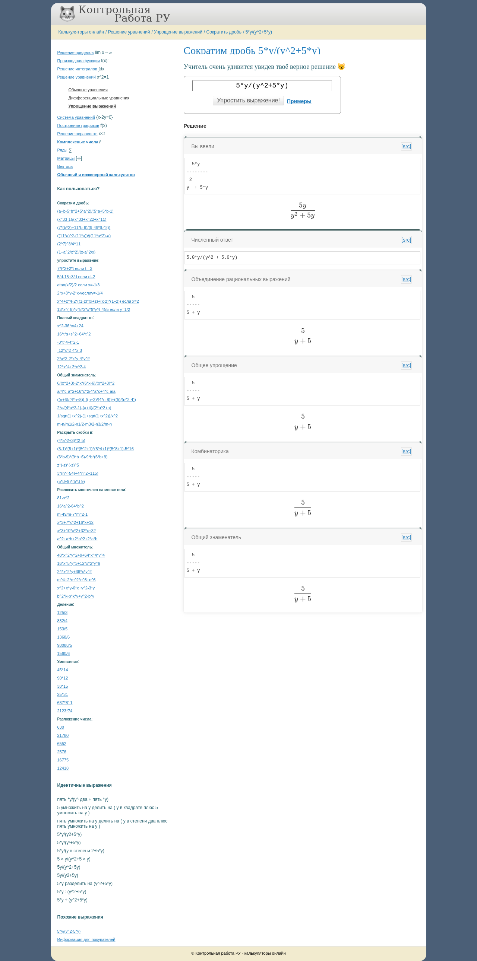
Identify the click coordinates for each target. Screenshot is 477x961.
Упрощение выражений (178, 32)
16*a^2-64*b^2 (70, 506)
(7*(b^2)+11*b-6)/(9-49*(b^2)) (84, 227)
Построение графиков (78, 125)
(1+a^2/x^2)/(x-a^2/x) (76, 252)
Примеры (299, 101)
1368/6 (63, 637)
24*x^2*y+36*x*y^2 (74, 571)
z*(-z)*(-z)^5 (68, 465)
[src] (406, 146)
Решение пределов (75, 52)
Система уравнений (76, 117)
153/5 (62, 629)
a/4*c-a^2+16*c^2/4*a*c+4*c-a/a (86, 391)
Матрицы (66, 158)
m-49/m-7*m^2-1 (72, 514)
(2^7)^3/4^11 (69, 244)
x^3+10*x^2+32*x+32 (76, 530)
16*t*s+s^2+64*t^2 (74, 334)
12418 (63, 768)
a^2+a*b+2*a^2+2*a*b (77, 539)
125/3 (62, 612)
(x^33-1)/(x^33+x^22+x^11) (82, 219)
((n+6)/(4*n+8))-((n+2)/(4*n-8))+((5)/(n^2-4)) (96, 399)
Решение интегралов (77, 69)
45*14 (62, 670)
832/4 (62, 620)
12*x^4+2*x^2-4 (71, 367)
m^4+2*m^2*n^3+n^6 (76, 579)
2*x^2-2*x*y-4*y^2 (73, 358)
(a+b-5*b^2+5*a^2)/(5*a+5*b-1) (85, 211)
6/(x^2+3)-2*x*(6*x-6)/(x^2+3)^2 (86, 383)
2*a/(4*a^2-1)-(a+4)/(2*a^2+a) (84, 407)
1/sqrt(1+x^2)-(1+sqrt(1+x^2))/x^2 (87, 416)
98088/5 (64, 645)
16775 (63, 760)
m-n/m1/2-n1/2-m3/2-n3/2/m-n (84, 424)
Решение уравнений (129, 32)
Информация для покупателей (86, 939)
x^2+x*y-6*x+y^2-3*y (76, 588)
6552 (61, 743)
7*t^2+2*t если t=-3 (74, 268)
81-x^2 (63, 498)
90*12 (62, 678)
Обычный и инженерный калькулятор (96, 174)
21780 (63, 735)
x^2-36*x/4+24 (70, 326)
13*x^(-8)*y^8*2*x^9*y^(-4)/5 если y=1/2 (93, 309)
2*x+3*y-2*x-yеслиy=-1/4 (80, 293)
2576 (61, 752)
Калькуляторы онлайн (81, 32)
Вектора (65, 166)
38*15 (62, 686)
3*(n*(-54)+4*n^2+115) (77, 473)
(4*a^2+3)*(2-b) (71, 440)
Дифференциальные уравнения (99, 98)
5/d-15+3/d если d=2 (76, 276)
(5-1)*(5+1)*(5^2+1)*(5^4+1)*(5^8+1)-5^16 (95, 448)
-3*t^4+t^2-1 (68, 342)
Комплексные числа (77, 142)
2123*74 (65, 711)
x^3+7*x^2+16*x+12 (75, 522)
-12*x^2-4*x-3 (69, 350)
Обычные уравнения (88, 89)
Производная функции (78, 60)
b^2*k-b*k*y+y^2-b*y (75, 596)
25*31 (62, 694)
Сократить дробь (223, 32)
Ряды (62, 150)
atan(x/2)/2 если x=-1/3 (78, 285)
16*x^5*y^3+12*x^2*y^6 (78, 563)
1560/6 (63, 653)
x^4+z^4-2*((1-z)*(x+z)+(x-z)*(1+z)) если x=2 (98, 301)
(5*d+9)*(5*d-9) (71, 481)
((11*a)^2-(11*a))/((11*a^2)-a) (84, 235)
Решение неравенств (77, 133)
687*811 (65, 702)
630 (60, 727)
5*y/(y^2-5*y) (69, 931)
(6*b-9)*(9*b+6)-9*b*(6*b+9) (82, 457)
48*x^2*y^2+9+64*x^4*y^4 (81, 555)
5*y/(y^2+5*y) (259, 32)
